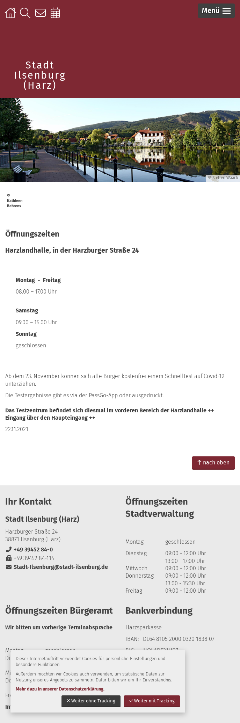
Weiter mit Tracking (152, 701)
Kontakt (42, 16)
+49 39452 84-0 (29, 549)
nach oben (213, 462)
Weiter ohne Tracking (91, 701)
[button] (216, 10)
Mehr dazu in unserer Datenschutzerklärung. (60, 689)
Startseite (11, 16)
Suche (27, 16)
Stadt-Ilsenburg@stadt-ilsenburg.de (56, 567)
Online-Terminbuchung (57, 16)
